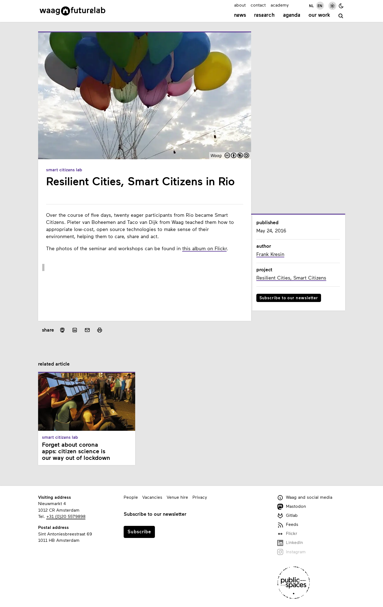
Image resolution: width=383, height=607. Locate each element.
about (240, 4)
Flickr (287, 534)
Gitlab (287, 515)
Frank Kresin (270, 254)
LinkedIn (290, 543)
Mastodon (291, 506)
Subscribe (139, 531)
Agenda (291, 15)
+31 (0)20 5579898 (66, 516)
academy (280, 4)
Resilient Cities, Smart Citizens (291, 278)
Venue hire (177, 497)
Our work (319, 15)
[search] (341, 16)
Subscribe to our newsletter (288, 297)
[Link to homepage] (72, 11)
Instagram (291, 552)
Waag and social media (305, 497)
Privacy (199, 497)
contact (258, 4)
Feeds (288, 524)
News (240, 15)
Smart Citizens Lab (64, 170)
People (131, 497)
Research (264, 15)
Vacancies (152, 497)
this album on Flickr (204, 248)
